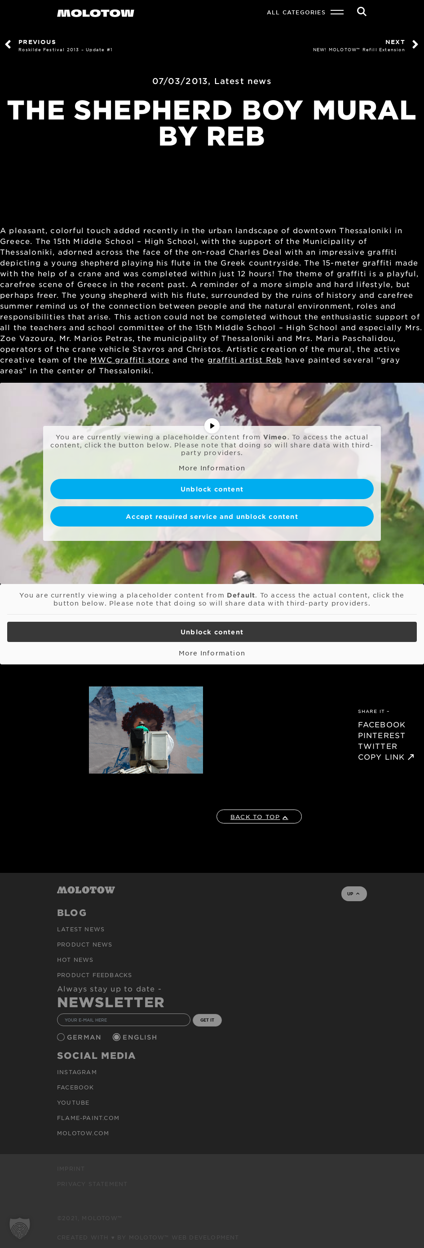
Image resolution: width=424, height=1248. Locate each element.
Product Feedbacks (94, 974)
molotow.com (83, 1133)
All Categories (296, 12)
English (141, 1037)
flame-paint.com (88, 1117)
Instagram (77, 1071)
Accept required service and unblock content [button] (212, 516)
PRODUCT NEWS (84, 944)
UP (353, 893)
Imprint (71, 1168)
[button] (20, 1228)
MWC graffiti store (130, 359)
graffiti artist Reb (245, 359)
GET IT (207, 1019)
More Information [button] (212, 467)
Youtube (73, 1102)
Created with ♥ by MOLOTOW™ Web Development (148, 1237)
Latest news (243, 81)
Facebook (75, 1087)
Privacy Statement (92, 1183)
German (85, 1037)
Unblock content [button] (212, 489)
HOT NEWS (75, 959)
